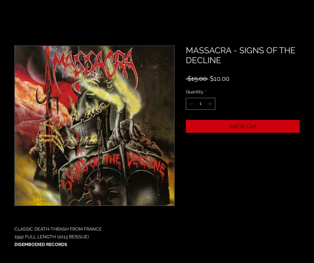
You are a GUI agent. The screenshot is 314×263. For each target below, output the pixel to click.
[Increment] (210, 103)
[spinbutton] (200, 103)
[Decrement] (191, 103)
